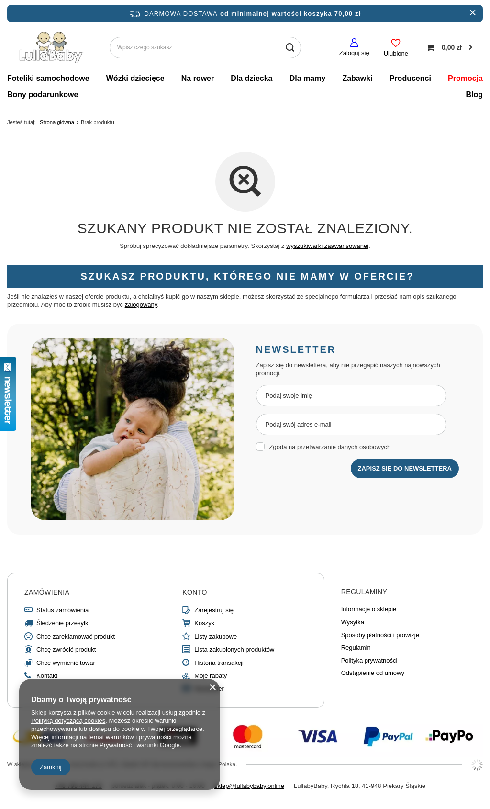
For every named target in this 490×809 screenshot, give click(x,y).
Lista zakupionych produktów (234, 649)
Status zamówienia (62, 610)
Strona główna (57, 122)
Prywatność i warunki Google (140, 745)
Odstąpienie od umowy (372, 672)
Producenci (410, 78)
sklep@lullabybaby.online (249, 785)
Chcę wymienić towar (65, 662)
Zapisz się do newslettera (405, 468)
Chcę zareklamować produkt (75, 636)
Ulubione (396, 53)
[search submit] (290, 47)
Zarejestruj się (214, 610)
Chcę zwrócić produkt (66, 649)
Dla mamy (308, 78)
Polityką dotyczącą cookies (68, 720)
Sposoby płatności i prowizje (380, 635)
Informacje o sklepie (369, 609)
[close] (472, 13)
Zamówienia (46, 592)
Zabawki (357, 78)
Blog (474, 94)
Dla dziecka (251, 78)
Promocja (465, 78)
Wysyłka (352, 622)
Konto (194, 592)
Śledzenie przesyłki (62, 623)
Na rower (197, 78)
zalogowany (141, 304)
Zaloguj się (354, 52)
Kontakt (46, 675)
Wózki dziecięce (135, 78)
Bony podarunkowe (42, 94)
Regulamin (356, 647)
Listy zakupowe (215, 636)
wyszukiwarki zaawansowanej (327, 245)
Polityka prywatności (369, 660)
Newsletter (208, 688)
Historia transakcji (219, 662)
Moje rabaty (210, 675)
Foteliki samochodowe (48, 78)
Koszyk (204, 623)
